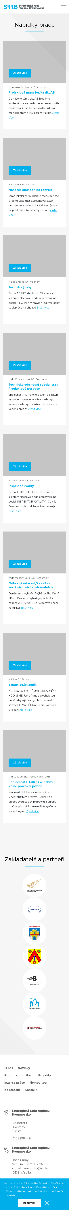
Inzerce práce (14, 1082)
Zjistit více (43, 308)
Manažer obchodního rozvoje (31, 190)
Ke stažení (12, 1090)
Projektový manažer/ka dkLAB (32, 92)
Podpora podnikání (18, 1075)
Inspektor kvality (21, 486)
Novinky (24, 1068)
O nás (8, 1068)
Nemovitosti (39, 1082)
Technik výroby (20, 287)
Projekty (44, 1075)
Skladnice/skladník (23, 684)
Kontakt (31, 1090)
